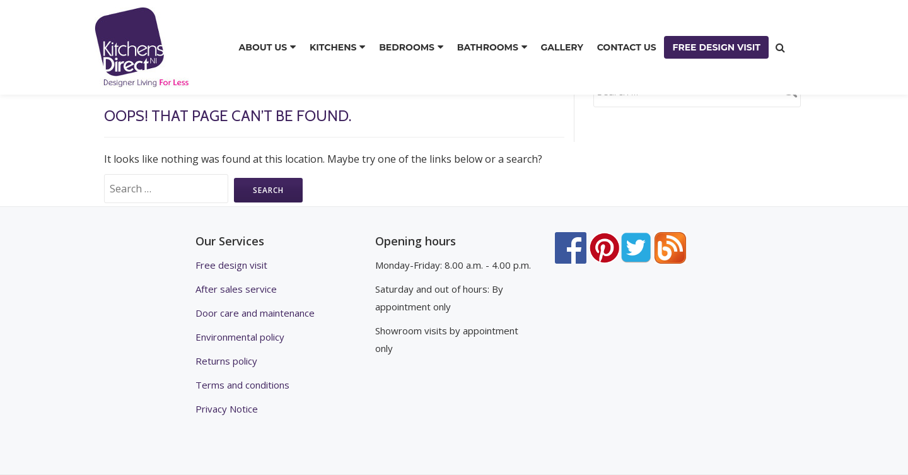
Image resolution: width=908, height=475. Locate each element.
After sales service (236, 289)
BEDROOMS (406, 47)
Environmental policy (239, 337)
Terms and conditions (242, 384)
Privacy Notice (226, 408)
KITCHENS (333, 47)
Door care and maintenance (255, 313)
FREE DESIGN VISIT (716, 47)
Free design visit (231, 265)
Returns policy (226, 361)
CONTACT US (626, 47)
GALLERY (562, 47)
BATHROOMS (487, 47)
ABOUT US (263, 47)
